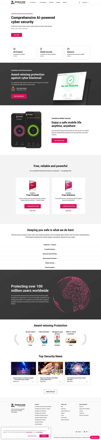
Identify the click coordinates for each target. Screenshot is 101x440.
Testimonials (64, 417)
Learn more (32, 210)
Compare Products (39, 422)
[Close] (48, 428)
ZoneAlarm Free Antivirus (40, 411)
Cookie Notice (39, 432)
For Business (43, 2)
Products (37, 404)
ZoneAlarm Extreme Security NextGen (43, 406)
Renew (65, 2)
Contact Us (81, 413)
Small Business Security (40, 419)
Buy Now (16, 35)
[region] (26, 433)
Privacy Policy (29, 432)
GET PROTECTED (19, 96)
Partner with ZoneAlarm (84, 408)
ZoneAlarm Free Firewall (40, 413)
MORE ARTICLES (50, 392)
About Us (81, 406)
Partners (51, 2)
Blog (62, 406)
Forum (62, 415)
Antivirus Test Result (83, 415)
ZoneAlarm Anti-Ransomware (41, 415)
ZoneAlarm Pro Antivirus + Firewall (42, 408)
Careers (81, 411)
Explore (15, 56)
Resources (63, 408)
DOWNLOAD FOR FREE (32, 206)
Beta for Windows (65, 419)
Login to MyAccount (65, 411)
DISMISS (44, 436)
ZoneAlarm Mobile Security (41, 417)
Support (58, 2)
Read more (23, 381)
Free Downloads (38, 424)
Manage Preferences (32, 435)
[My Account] (79, 2)
